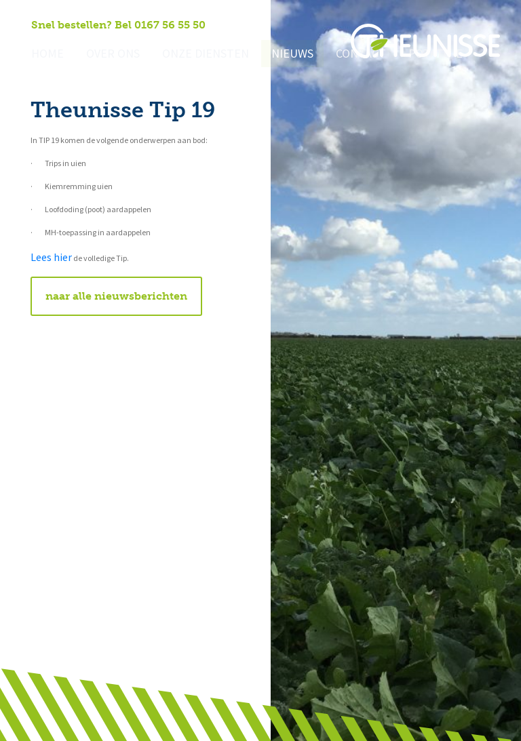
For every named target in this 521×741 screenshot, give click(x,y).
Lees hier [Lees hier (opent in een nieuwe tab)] (51, 257)
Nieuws (273, 54)
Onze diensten (192, 54)
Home (45, 54)
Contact (338, 54)
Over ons (107, 54)
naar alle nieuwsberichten (116, 295)
